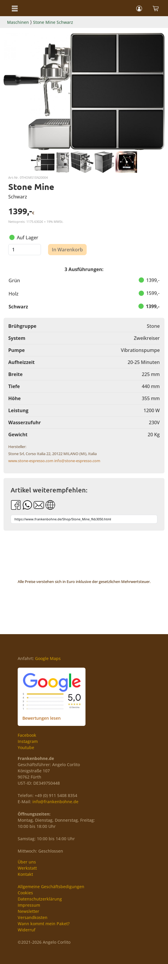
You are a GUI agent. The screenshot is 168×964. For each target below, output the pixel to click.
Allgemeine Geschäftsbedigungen (51, 886)
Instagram (28, 741)
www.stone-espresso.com (30, 460)
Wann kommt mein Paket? (44, 923)
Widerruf (26, 930)
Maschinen (18, 22)
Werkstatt (27, 868)
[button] (15, 8)
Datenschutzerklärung (40, 899)
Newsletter (28, 911)
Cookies (25, 892)
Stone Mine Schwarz (53, 22)
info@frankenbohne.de (55, 801)
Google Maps (48, 658)
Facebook (27, 735)
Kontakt (25, 874)
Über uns (27, 862)
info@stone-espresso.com (77, 460)
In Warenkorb (67, 249)
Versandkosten (32, 917)
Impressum (29, 905)
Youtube (26, 747)
